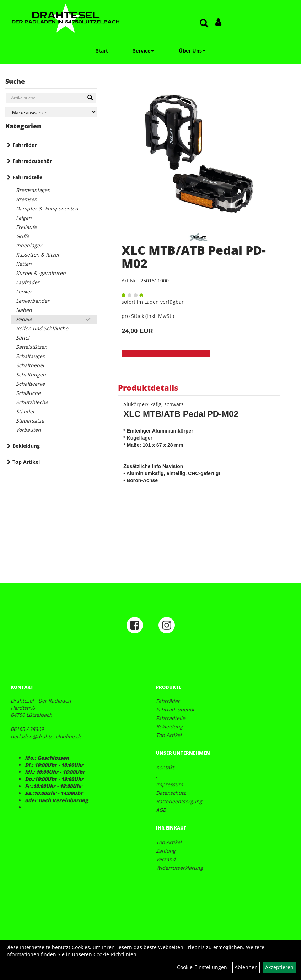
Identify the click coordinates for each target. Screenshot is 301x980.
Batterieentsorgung (179, 801)
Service (143, 50)
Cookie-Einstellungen (202, 967)
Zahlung (166, 850)
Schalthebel (30, 365)
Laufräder (27, 282)
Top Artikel (26, 461)
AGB (161, 809)
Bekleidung (26, 445)
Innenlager (29, 245)
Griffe (22, 236)
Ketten (24, 263)
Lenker (24, 291)
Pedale (24, 319)
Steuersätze (30, 420)
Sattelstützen (31, 346)
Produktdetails (148, 387)
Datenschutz (171, 792)
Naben (24, 310)
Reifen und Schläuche (42, 328)
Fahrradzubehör (32, 161)
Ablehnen (246, 967)
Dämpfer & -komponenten (47, 208)
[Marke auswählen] (51, 112)
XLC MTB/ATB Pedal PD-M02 (194, 256)
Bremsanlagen (33, 190)
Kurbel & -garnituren (41, 273)
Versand (166, 859)
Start (102, 50)
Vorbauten (28, 429)
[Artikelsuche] (204, 23)
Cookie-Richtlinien (114, 954)
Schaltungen (31, 374)
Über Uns (192, 50)
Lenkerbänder (32, 300)
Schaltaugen (30, 356)
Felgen (24, 217)
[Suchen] (90, 98)
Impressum (169, 784)
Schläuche (28, 393)
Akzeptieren (279, 967)
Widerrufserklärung (179, 867)
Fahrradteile (27, 177)
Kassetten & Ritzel (37, 254)
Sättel (22, 337)
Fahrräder (24, 145)
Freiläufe (26, 227)
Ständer (25, 411)
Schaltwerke (30, 383)
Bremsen (26, 199)
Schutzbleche (32, 402)
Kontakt (165, 767)
